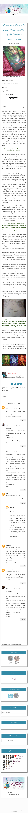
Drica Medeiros (12, 387)
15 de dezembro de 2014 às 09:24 (13, 451)
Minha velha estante (9, 809)
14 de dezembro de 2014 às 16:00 (13, 425)
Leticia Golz (9, 424)
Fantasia (9, 389)
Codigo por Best (14, 811)
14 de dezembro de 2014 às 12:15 (13, 408)
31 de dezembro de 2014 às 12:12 (13, 588)
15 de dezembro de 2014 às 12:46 (13, 495)
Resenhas (5, 390)
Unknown (8, 493)
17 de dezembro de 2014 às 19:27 (13, 547)
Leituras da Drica (18, 389)
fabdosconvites (10, 570)
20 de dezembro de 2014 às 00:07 (13, 571)
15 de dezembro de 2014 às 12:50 (16, 509)
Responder (23, 420)
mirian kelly (9, 407)
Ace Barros (9, 587)
